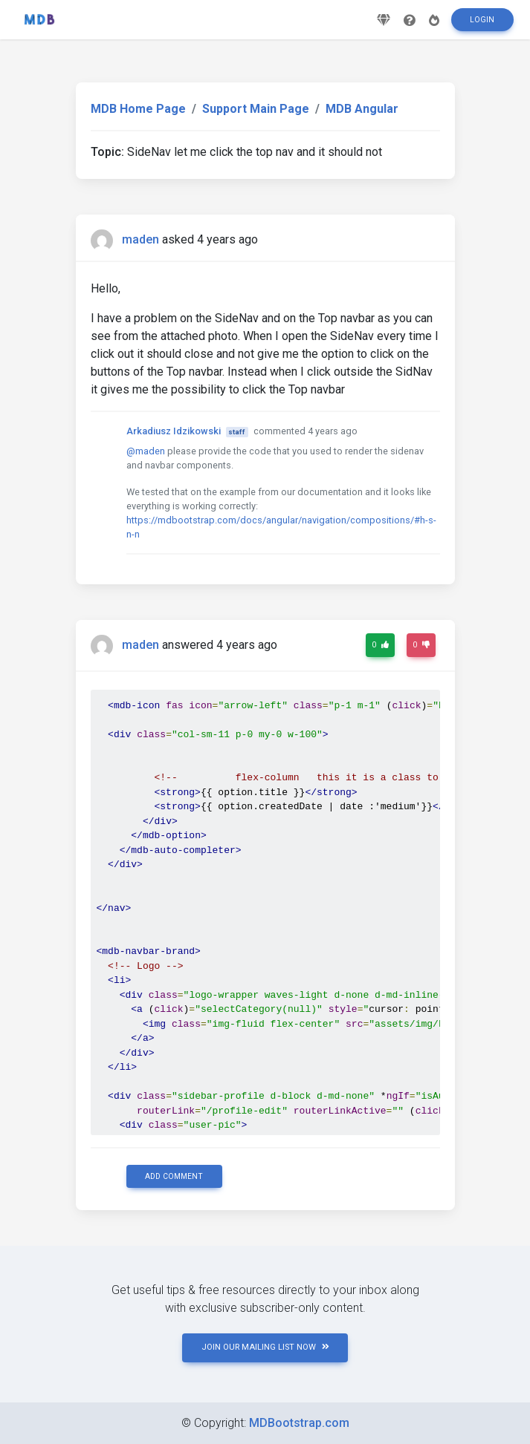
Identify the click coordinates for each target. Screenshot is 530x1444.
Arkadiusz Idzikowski (173, 431)
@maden (145, 451)
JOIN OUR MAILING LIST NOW (265, 1347)
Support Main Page (255, 109)
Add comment (174, 1176)
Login (482, 25)
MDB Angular (362, 109)
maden (140, 239)
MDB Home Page (138, 109)
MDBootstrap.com (299, 1423)
